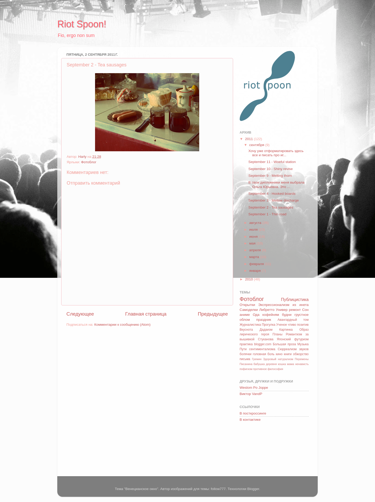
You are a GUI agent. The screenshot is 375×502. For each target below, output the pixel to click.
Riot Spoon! (81, 24)
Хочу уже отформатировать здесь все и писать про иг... (276, 153)
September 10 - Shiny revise (270, 169)
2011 (249, 139)
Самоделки (249, 310)
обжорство (301, 354)
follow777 (218, 489)
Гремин (256, 359)
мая (253, 243)
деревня (271, 364)
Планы (277, 334)
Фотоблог (88, 162)
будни (287, 315)
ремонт (295, 310)
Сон (305, 310)
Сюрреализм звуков (293, 349)
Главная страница (146, 314)
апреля (255, 250)
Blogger (253, 489)
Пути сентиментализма (257, 349)
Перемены (302, 359)
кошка (282, 364)
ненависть (302, 364)
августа (255, 223)
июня (254, 237)
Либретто (266, 310)
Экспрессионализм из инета (283, 305)
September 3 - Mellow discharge (273, 200)
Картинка (286, 329)
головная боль (263, 354)
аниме (245, 315)
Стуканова (265, 339)
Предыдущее (213, 314)
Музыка (303, 344)
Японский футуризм (293, 339)
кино (279, 354)
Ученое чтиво (286, 325)
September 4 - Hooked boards (272, 194)
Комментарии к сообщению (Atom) (122, 325)
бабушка (259, 364)
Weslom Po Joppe (254, 388)
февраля (257, 264)
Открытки (247, 305)
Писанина (246, 364)
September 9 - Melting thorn (270, 176)
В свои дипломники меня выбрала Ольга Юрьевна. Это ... (276, 184)
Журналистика (250, 325)
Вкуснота (246, 329)
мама (290, 364)
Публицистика (295, 299)
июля (254, 229)
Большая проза (284, 344)
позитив (303, 325)
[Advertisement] (263, 449)
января (255, 271)
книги (288, 354)
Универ (282, 310)
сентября (257, 145)
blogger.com (262, 344)
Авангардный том (293, 320)
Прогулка (268, 325)
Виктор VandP (251, 394)
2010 (249, 279)
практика (246, 344)
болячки (246, 354)
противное (260, 369)
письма (245, 359)
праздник (263, 320)
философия (275, 369)
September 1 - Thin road (267, 214)
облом (245, 320)
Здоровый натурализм (278, 359)
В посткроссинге (253, 413)
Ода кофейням (266, 315)
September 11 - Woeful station (272, 162)
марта (254, 257)
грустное (302, 315)
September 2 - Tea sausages (270, 207)
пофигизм (246, 369)
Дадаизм (266, 329)
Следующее (80, 314)
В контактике (250, 420)
